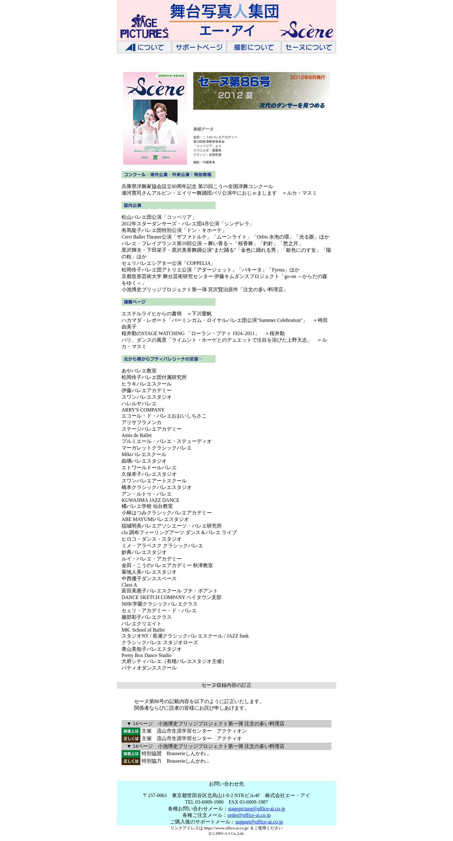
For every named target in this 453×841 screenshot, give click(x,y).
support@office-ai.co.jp (259, 821)
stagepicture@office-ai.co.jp (256, 808)
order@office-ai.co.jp (249, 815)
